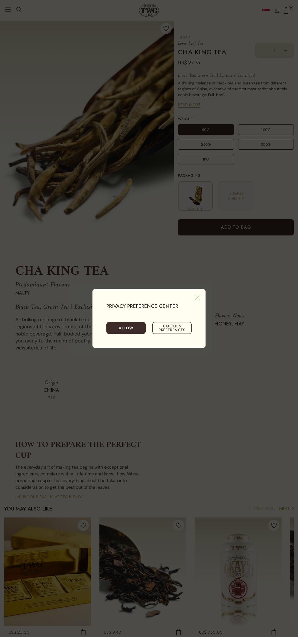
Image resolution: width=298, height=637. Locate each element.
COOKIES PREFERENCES (171, 328)
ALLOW (126, 328)
